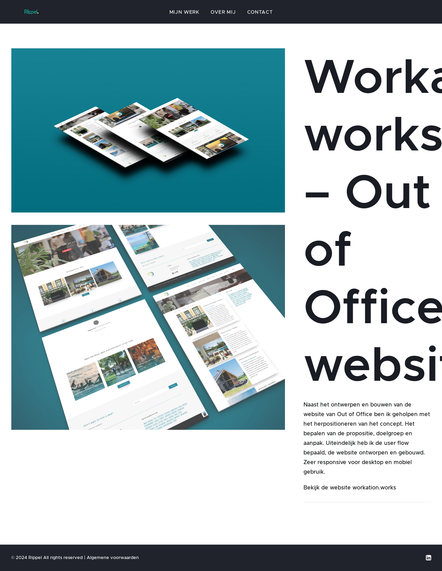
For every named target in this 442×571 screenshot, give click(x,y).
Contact (260, 16)
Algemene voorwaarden (113, 557)
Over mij (223, 16)
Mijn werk (184, 16)
